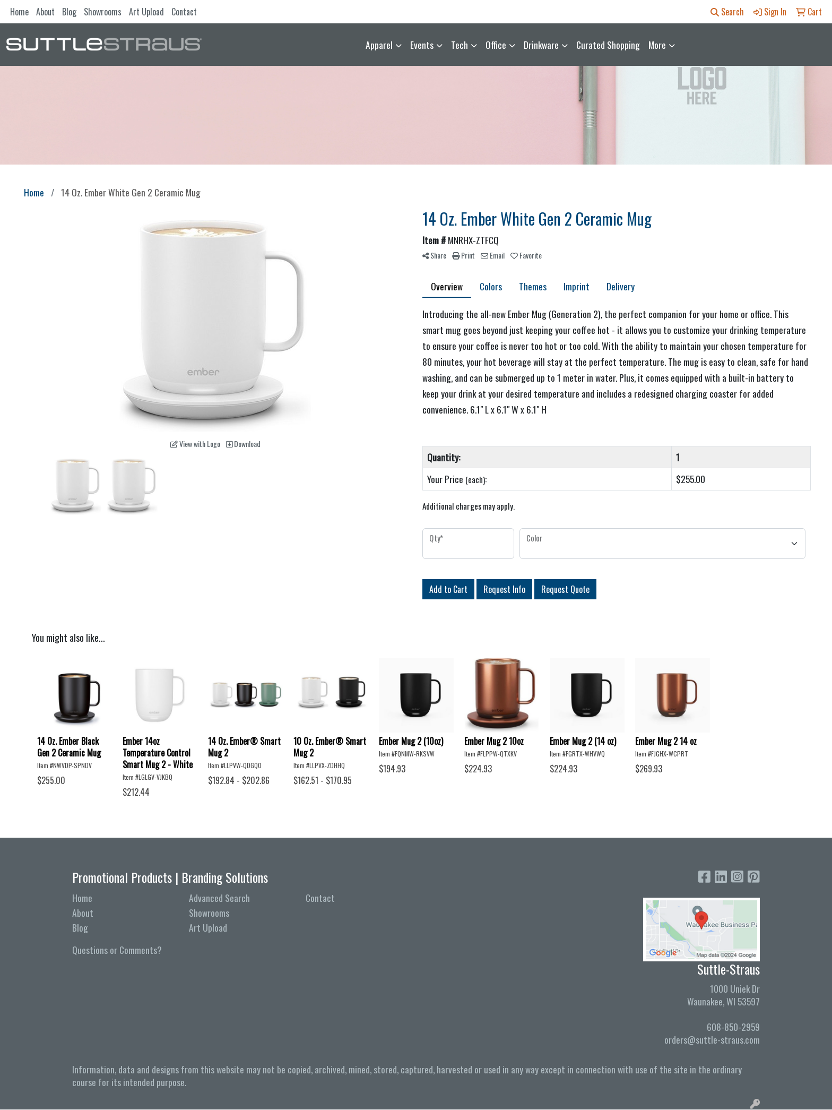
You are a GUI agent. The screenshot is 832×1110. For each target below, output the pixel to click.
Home (19, 11)
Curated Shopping (608, 44)
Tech (459, 44)
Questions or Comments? (117, 950)
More (657, 44)
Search (727, 11)
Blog (69, 11)
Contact (184, 11)
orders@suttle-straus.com (712, 1039)
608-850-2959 (733, 1027)
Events (422, 44)
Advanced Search (219, 898)
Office (496, 44)
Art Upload (146, 11)
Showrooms (103, 11)
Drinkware (541, 44)
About (45, 11)
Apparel (379, 44)
